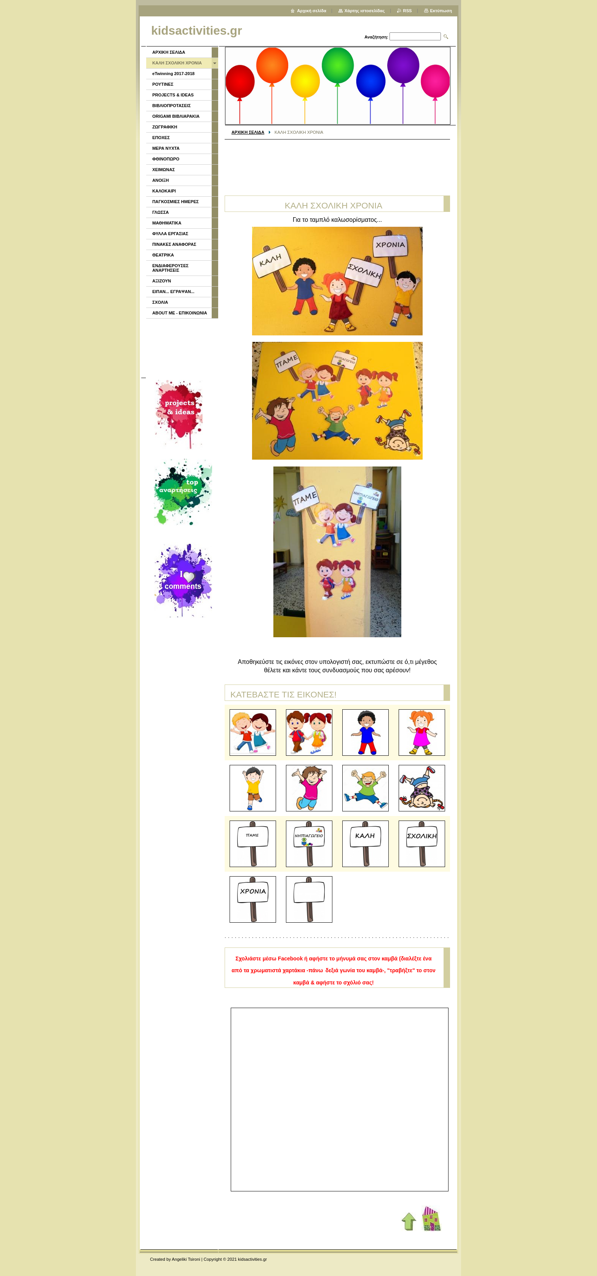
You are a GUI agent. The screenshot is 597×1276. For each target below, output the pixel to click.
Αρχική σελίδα (311, 10)
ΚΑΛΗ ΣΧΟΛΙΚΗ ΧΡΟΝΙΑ (177, 63)
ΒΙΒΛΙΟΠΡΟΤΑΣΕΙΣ (171, 105)
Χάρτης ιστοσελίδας (365, 10)
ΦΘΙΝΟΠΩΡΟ (165, 159)
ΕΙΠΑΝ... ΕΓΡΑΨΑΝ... (173, 291)
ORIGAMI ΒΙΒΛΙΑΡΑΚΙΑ (176, 116)
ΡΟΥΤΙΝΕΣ (163, 84)
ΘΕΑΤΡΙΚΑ (163, 255)
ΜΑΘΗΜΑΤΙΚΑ (166, 223)
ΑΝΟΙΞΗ (160, 180)
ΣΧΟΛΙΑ (160, 302)
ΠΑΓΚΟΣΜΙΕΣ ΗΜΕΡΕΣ (175, 201)
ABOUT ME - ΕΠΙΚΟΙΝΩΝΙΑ (179, 313)
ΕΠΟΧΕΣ (161, 137)
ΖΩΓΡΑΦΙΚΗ (164, 127)
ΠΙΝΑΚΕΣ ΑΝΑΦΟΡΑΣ (174, 244)
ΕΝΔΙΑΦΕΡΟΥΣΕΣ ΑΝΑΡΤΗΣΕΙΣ (170, 268)
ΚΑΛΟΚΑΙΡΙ (164, 191)
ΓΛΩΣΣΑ (160, 212)
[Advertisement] (337, 165)
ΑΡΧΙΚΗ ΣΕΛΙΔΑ (247, 132)
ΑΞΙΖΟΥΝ (161, 281)
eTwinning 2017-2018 (173, 73)
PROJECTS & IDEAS (173, 95)
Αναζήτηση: (376, 37)
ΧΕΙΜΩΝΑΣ (163, 169)
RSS (407, 10)
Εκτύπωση (441, 10)
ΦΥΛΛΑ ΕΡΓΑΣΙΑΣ (170, 233)
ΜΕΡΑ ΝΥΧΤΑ (166, 148)
